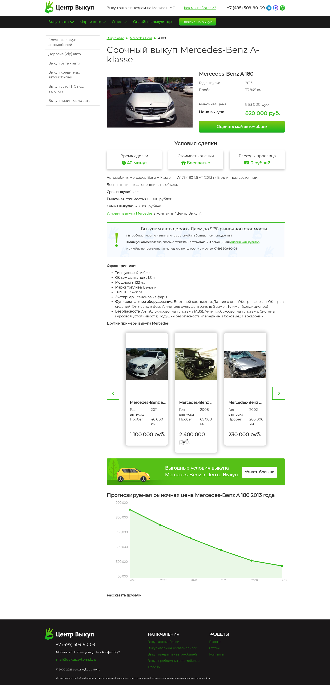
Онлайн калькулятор (152, 22)
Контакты (216, 654)
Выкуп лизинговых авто (69, 101)
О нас (117, 22)
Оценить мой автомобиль (242, 126)
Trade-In (154, 667)
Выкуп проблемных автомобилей (174, 661)
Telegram (268, 8)
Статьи (214, 648)
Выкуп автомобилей (163, 642)
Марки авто (91, 22)
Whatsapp (282, 8)
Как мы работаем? (200, 8)
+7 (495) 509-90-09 (246, 7)
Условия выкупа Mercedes (130, 213)
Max (275, 8)
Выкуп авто (59, 22)
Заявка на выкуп (198, 22)
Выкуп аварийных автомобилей (172, 648)
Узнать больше (259, 472)
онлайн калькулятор (244, 242)
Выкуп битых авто (64, 63)
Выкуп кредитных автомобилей (172, 654)
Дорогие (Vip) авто (64, 54)
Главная (215, 642)
